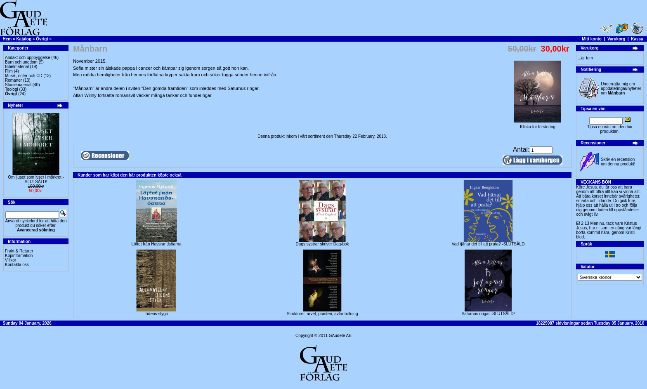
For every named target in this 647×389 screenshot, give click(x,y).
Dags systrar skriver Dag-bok (322, 244)
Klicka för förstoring (538, 125)
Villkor (10, 260)
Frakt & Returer (19, 251)
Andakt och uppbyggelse (27, 57)
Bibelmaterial (17, 66)
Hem (7, 39)
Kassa (637, 39)
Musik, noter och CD (24, 75)
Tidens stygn (156, 313)
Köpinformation (19, 255)
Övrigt (42, 39)
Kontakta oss (17, 264)
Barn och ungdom (21, 62)
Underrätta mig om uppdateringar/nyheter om (621, 88)
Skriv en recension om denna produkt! (618, 161)
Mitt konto (592, 39)
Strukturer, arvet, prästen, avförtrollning (322, 313)
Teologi (11, 89)
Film (9, 71)
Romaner (13, 80)
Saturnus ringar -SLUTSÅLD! (488, 313)
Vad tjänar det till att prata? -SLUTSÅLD (488, 244)
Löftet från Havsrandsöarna (156, 244)
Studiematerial (18, 85)
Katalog (23, 39)
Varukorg (616, 39)
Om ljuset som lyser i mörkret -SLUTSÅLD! (36, 179)
